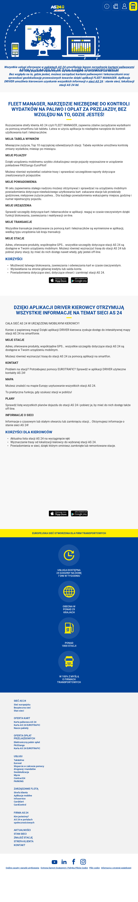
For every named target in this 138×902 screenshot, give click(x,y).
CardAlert (19, 801)
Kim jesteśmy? (21, 816)
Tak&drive (19, 760)
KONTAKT (19, 845)
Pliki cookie (94, 868)
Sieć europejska (22, 704)
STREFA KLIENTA (23, 841)
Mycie (17, 775)
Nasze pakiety (21, 728)
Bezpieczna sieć (22, 707)
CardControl (20, 804)
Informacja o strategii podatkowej (116, 868)
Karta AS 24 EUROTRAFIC (27, 725)
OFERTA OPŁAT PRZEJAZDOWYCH (24, 737)
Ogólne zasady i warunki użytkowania (22, 868)
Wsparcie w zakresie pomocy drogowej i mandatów (29, 768)
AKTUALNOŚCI (22, 830)
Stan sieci (19, 710)
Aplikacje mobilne (23, 795)
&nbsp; (55, 478)
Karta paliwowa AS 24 (25, 722)
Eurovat (18, 763)
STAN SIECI (20, 833)
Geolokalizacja (21, 772)
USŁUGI (18, 756)
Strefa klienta (21, 792)
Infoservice (20, 798)
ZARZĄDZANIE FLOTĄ (26, 788)
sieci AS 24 (95, 81)
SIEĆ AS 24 (20, 700)
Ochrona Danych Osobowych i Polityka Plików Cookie (64, 868)
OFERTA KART (22, 718)
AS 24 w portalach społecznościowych (24, 821)
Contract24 (19, 778)
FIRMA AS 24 (21, 812)
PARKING (19, 781)
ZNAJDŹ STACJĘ (23, 837)
